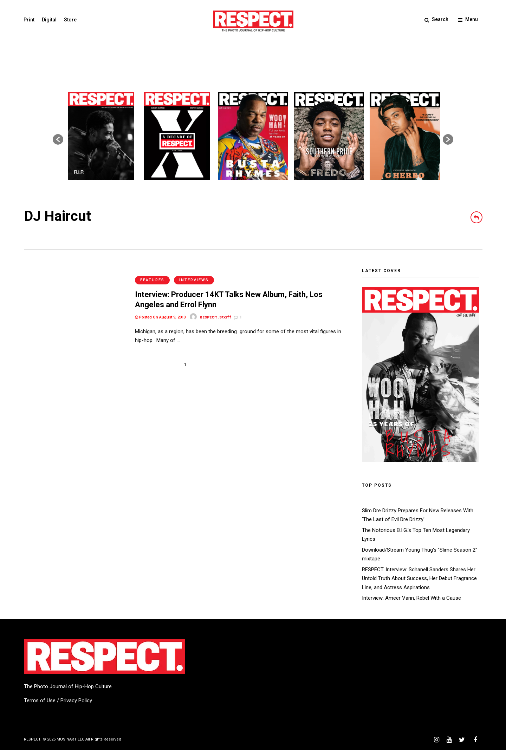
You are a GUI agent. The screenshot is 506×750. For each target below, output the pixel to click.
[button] (58, 139)
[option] (101, 136)
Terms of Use (40, 700)
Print (29, 19)
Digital (49, 19)
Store (70, 19)
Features (152, 272)
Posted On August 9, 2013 (160, 309)
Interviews (194, 272)
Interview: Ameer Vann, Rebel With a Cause (411, 598)
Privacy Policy (76, 700)
